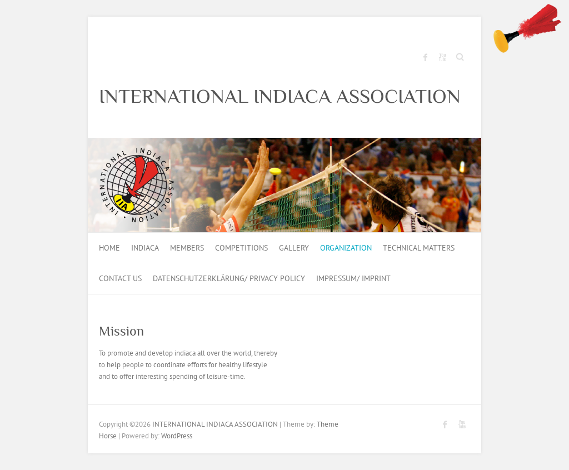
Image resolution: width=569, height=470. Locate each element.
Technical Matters (419, 248)
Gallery (294, 248)
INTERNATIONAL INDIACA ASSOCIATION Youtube (442, 57)
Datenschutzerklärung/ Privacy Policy (229, 278)
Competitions (241, 248)
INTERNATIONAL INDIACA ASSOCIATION (280, 96)
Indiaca (145, 248)
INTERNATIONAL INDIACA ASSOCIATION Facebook (425, 57)
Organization (346, 248)
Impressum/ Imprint (353, 278)
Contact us (120, 278)
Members (187, 248)
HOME (109, 248)
